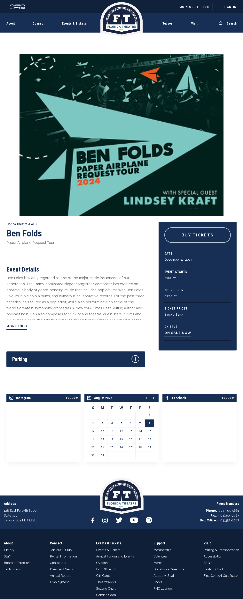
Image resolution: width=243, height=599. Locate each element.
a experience (121, 587)
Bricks (157, 512)
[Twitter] (118, 448)
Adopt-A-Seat (163, 505)
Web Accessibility (188, 579)
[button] (146, 324)
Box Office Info (106, 499)
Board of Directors (17, 493)
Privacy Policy (105, 579)
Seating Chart (106, 518)
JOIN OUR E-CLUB (194, 7)
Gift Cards (103, 505)
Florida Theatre (121, 22)
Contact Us (58, 493)
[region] (121, 355)
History (9, 480)
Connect (56, 473)
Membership (162, 480)
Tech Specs (12, 499)
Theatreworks (106, 512)
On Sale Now (177, 259)
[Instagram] (104, 448)
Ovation (102, 493)
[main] (121, 211)
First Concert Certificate (221, 505)
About (8, 473)
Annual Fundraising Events (115, 486)
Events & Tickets (108, 473)
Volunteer (160, 486)
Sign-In (230, 7)
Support (159, 473)
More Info (16, 253)
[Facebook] (92, 448)
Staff (7, 486)
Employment (59, 512)
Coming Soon (106, 525)
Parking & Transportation (221, 480)
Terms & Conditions (145, 579)
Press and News (61, 499)
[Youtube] (134, 448)
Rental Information (63, 486)
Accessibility (213, 486)
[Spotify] (149, 448)
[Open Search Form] (227, 21)
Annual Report (60, 505)
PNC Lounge (162, 518)
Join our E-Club (61, 480)
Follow (72, 324)
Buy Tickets (198, 161)
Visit (207, 473)
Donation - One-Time (168, 499)
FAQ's (208, 493)
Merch (157, 493)
